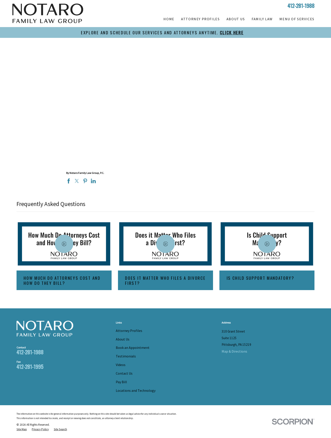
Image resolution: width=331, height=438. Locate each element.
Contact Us (124, 373)
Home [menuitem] (168, 19)
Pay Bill (121, 382)
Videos (120, 365)
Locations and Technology (135, 390)
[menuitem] (22, 429)
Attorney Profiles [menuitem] (200, 19)
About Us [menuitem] (235, 19)
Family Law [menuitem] (262, 19)
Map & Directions (234, 351)
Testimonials (126, 356)
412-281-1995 (30, 366)
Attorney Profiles (129, 330)
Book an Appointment (133, 347)
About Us (122, 339)
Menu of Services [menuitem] (296, 19)
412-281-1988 (301, 5)
